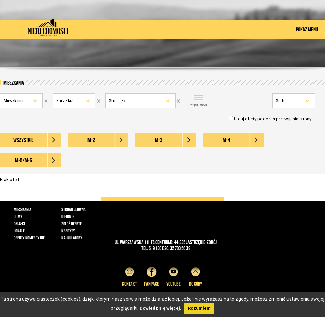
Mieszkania (13, 100)
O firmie (67, 216)
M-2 (91, 140)
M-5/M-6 (23, 160)
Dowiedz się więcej (160, 308)
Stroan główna (73, 209)
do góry (195, 276)
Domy (18, 216)
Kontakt (129, 276)
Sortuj (281, 100)
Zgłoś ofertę (71, 223)
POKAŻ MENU (307, 29)
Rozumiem (199, 308)
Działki (19, 223)
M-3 (158, 140)
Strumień (117, 100)
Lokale (19, 230)
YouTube (173, 276)
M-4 (226, 140)
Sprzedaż (64, 100)
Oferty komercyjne (29, 237)
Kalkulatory (71, 237)
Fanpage (151, 276)
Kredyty (68, 230)
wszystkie (23, 140)
